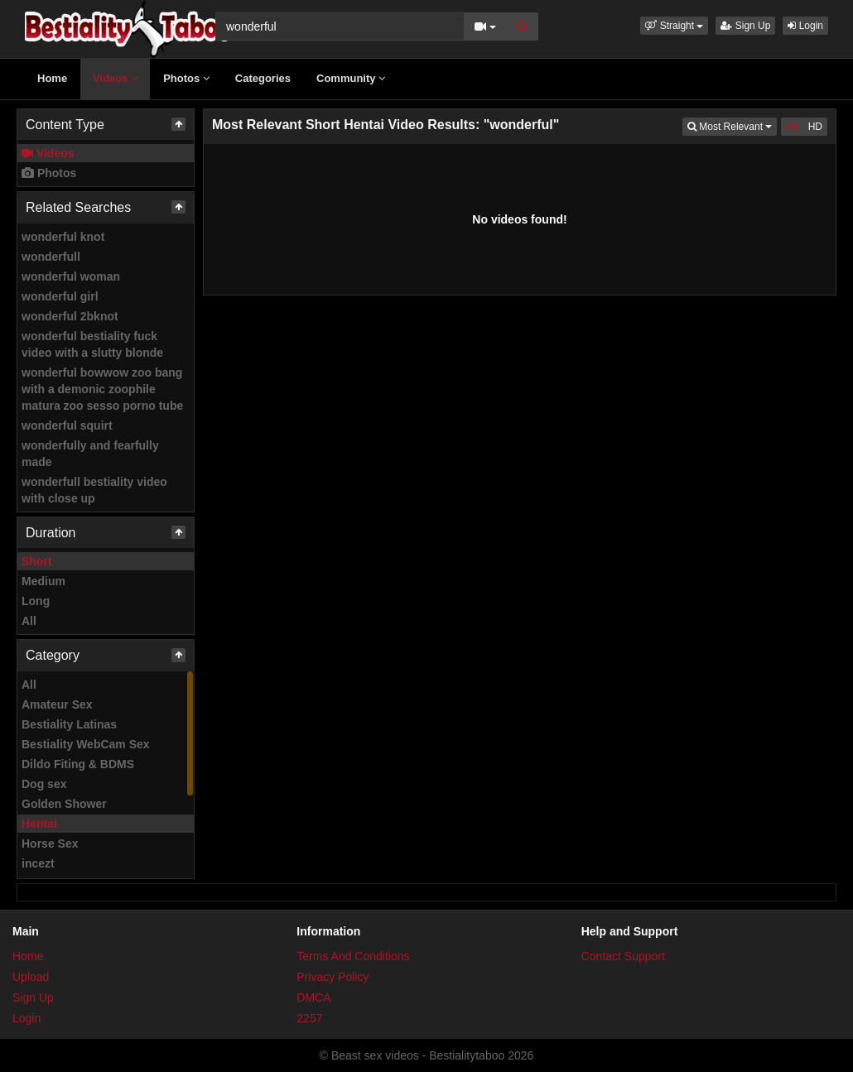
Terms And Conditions (352, 956)
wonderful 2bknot (70, 316)
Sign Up (745, 25)
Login (805, 25)
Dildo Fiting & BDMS (78, 764)
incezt (38, 863)
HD (815, 126)
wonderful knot (63, 236)
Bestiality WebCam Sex (86, 744)
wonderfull (51, 256)
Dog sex (44, 784)
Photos (186, 78)
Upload (30, 976)
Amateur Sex (57, 704)
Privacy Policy (332, 976)
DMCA (313, 997)
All (29, 620)
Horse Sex (50, 843)
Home (52, 78)
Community (350, 78)
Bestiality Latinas (69, 724)
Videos (115, 78)
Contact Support (623, 956)
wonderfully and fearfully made (90, 454)
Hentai (39, 823)
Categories (263, 78)
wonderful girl (60, 296)
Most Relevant (732, 125)
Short (37, 561)
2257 (309, 1018)
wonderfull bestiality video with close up (94, 490)
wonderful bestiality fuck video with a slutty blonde (92, 344)
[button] (674, 26)
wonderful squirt (67, 425)
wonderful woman (71, 276)
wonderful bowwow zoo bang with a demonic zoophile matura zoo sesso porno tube (102, 389)
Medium (43, 581)
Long (36, 601)
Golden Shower (64, 803)
